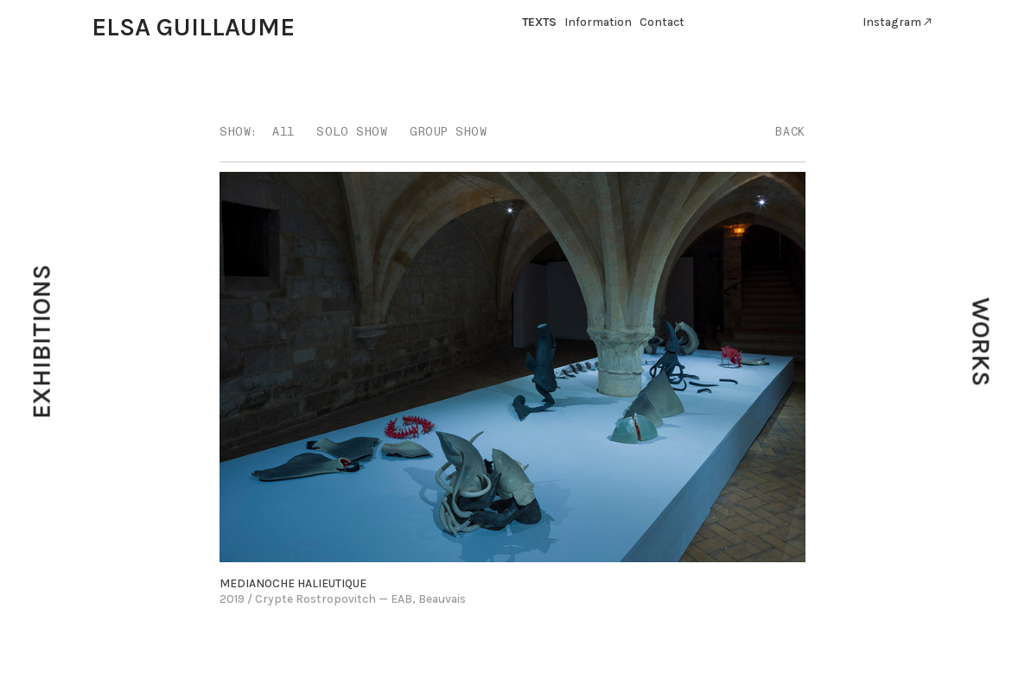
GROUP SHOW (448, 132)
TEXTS (539, 21)
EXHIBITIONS (41, 342)
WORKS (981, 342)
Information (598, 21)
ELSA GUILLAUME (193, 26)
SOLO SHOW (351, 132)
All (283, 132)
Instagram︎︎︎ (898, 21)
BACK (790, 132)
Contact (662, 21)
